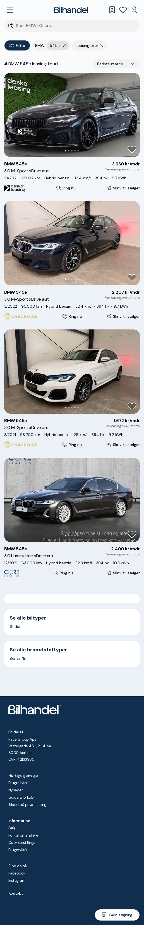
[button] (72, 115)
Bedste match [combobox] (110, 63)
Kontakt (15, 893)
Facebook (16, 873)
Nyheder (15, 789)
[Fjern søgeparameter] (102, 45)
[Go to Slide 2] (68, 150)
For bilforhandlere (23, 835)
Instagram (16, 880)
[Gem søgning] (117, 915)
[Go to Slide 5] (78, 150)
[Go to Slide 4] (75, 150)
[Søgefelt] (75, 25)
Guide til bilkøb (20, 797)
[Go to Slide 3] (72, 150)
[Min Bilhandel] (134, 9)
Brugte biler (18, 782)
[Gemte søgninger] (111, 9)
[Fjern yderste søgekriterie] (64, 45)
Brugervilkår (18, 849)
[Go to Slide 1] (65, 150)
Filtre (17, 45)
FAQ (11, 827)
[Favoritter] (123, 9)
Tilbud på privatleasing (27, 804)
